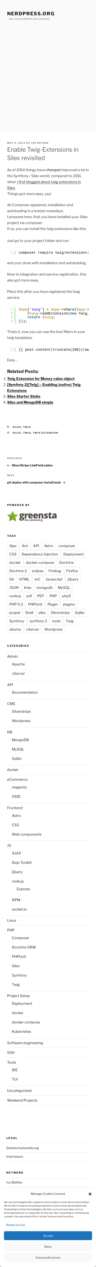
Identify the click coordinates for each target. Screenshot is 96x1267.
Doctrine (66, 562)
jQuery (73, 579)
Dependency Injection (40, 554)
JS (9, 845)
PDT (40, 596)
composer (66, 546)
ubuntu (15, 629)
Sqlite (79, 613)
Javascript (54, 579)
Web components (27, 834)
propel (14, 613)
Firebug (54, 571)
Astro (48, 546)
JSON (14, 587)
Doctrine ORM (24, 947)
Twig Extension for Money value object (41, 379)
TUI (15, 1079)
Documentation (25, 692)
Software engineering (25, 1043)
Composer (20, 938)
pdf (29, 596)
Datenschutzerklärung (22, 1148)
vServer (32, 629)
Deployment (73, 554)
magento (19, 787)
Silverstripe (60, 613)
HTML (24, 579)
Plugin (53, 604)
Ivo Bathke (40, 143)
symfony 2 (38, 621)
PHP (53, 596)
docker (15, 562)
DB (9, 732)
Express (23, 889)
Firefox (72, 571)
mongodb (44, 587)
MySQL (64, 587)
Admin (12, 656)
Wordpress (53, 629)
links (27, 587)
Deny (48, 1247)
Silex (17, 427)
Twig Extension (45, 432)
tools (56, 621)
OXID (16, 796)
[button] (90, 1194)
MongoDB (20, 740)
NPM (16, 900)
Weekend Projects (22, 1100)
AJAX (16, 853)
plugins (69, 604)
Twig (27, 427)
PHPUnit (35, 604)
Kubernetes (21, 1031)
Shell (29, 613)
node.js (15, 596)
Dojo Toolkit (22, 862)
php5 (66, 596)
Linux (11, 920)
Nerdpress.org (31, 14)
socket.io (19, 909)
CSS (13, 554)
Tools (11, 1062)
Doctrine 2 (18, 571)
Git (11, 579)
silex (17, 432)
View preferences (48, 1257)
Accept (48, 1236)
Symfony (16, 621)
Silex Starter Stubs (23, 396)
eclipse (37, 571)
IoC (37, 579)
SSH (10, 1052)
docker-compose (40, 562)
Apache (18, 664)
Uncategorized (19, 1090)
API (36, 546)
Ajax (13, 546)
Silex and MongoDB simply (30, 402)
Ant (25, 546)
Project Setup (18, 996)
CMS (11, 704)
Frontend (15, 808)
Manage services (15, 1224)
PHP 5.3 (16, 604)
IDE (15, 1070)
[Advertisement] (48, 82)
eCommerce (17, 779)
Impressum (14, 1156)
